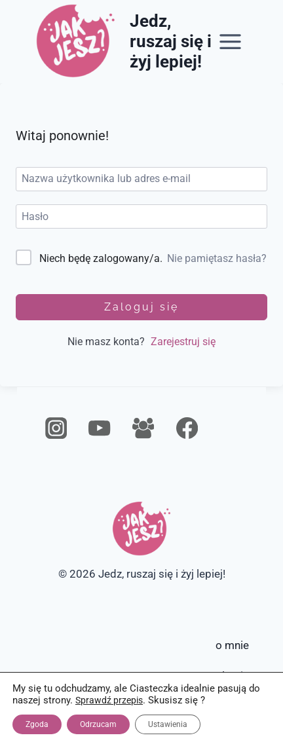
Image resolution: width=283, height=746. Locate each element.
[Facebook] (187, 429)
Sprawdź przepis (109, 700)
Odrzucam (98, 724)
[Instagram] (56, 429)
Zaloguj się (141, 307)
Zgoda (37, 724)
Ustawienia (167, 724)
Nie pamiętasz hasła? (217, 258)
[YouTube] (100, 429)
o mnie (232, 645)
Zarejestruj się (183, 341)
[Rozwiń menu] (230, 41)
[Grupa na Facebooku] (143, 429)
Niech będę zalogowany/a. (100, 258)
